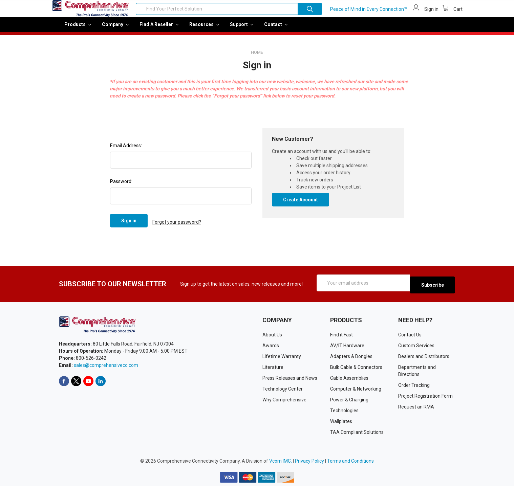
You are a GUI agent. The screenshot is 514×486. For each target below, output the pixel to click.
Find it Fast (341, 334)
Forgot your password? (176, 225)
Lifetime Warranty (281, 356)
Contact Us (410, 334)
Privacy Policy (309, 460)
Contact (275, 29)
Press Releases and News (289, 377)
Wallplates (341, 421)
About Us (272, 334)
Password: (121, 186)
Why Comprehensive (284, 399)
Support (241, 29)
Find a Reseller (159, 29)
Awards (270, 345)
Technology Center (282, 388)
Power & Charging (349, 399)
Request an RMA (416, 406)
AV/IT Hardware (347, 345)
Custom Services (416, 345)
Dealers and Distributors (423, 356)
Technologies (344, 410)
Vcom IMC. (280, 460)
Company (115, 29)
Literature (272, 367)
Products (77, 29)
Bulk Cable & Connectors (356, 367)
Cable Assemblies (349, 377)
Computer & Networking (355, 388)
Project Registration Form (425, 395)
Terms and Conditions (350, 460)
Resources (204, 29)
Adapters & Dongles (351, 356)
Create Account (300, 204)
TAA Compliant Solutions (357, 432)
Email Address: (126, 150)
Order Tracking (414, 385)
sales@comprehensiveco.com (106, 365)
